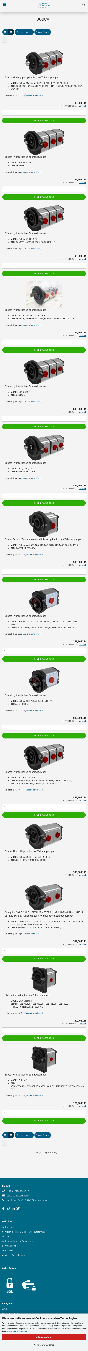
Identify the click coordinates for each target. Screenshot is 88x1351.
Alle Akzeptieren (44, 1337)
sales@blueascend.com (18, 1196)
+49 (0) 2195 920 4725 (18, 1191)
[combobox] (24, 32)
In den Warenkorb (44, 120)
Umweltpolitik (11, 1246)
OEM (4, 1309)
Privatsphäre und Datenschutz (19, 1241)
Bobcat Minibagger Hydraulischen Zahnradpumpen (32, 77)
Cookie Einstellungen (15, 1255)
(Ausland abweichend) (34, 95)
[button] (5, 32)
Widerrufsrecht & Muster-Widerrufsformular (25, 1232)
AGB (7, 1236)
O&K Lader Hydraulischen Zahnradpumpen (27, 995)
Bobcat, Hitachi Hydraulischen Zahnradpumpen (30, 851)
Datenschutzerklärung (20, 1331)
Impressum (10, 1227)
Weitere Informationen (44, 1345)
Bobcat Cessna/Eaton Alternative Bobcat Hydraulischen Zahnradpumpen (43, 539)
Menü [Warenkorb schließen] (4, 4)
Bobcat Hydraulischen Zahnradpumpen (25, 156)
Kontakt (9, 1250)
